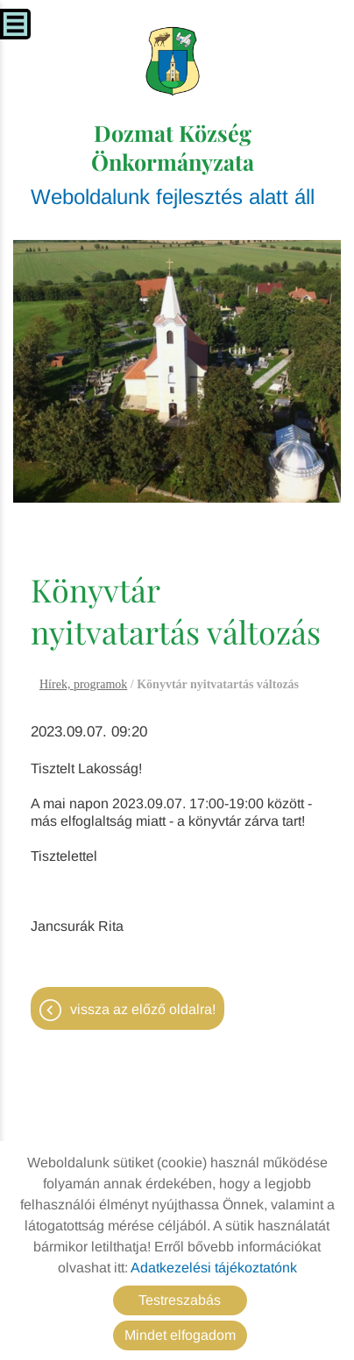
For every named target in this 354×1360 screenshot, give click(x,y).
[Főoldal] (173, 61)
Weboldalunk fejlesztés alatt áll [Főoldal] (172, 163)
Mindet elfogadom (180, 1335)
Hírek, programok (83, 684)
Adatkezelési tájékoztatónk (214, 1267)
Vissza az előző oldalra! (143, 1009)
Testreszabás (179, 1300)
